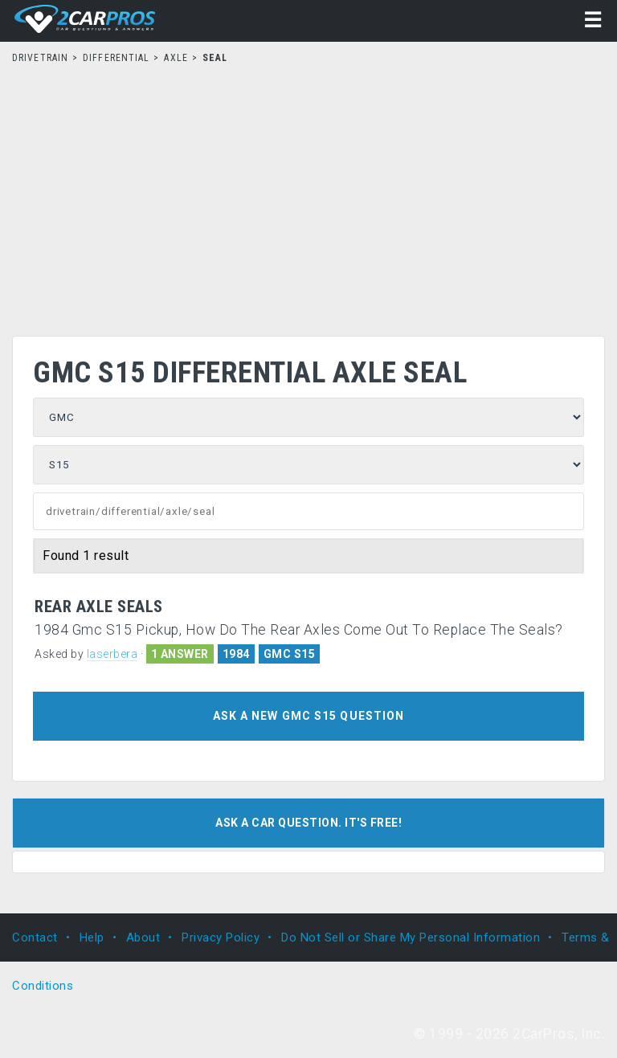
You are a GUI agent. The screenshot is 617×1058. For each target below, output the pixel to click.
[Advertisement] (308, 195)
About (143, 937)
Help (92, 937)
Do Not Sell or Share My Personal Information (410, 937)
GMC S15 (290, 653)
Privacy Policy (220, 937)
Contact (35, 937)
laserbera (112, 653)
